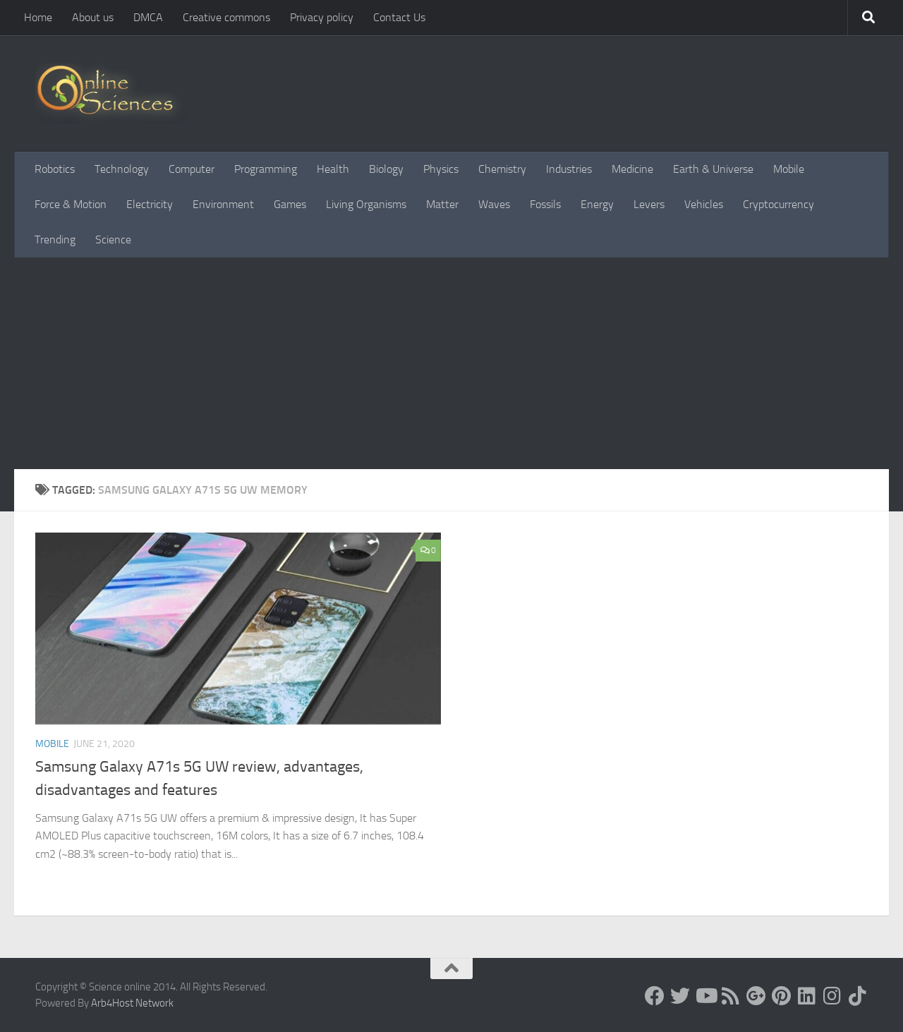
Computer (191, 169)
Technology (122, 169)
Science (113, 239)
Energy (597, 204)
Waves (494, 204)
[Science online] (655, 996)
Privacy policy (321, 17)
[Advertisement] (451, 363)
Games (290, 204)
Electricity (149, 204)
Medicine (632, 169)
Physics (441, 169)
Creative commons (226, 17)
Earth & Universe (713, 169)
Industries (569, 169)
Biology (386, 169)
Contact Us (399, 17)
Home (38, 17)
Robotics (55, 169)
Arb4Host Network (132, 1003)
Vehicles (703, 204)
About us (93, 17)
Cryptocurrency (778, 204)
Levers (649, 204)
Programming (265, 169)
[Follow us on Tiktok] (858, 996)
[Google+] (756, 996)
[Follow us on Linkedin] (807, 996)
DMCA (148, 17)
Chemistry (502, 169)
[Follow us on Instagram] (832, 996)
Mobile (788, 169)
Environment (223, 204)
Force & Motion (71, 204)
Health (333, 169)
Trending (55, 239)
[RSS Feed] (731, 996)
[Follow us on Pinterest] (782, 996)
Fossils (545, 204)
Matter (442, 204)
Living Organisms (366, 204)
